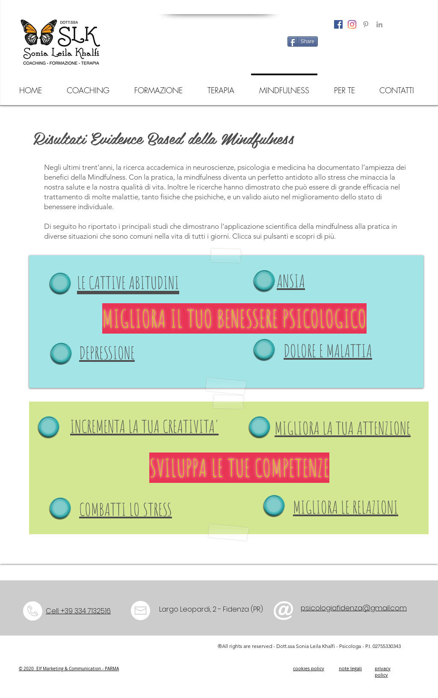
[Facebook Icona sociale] (338, 24)
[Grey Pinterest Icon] (365, 24)
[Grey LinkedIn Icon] (379, 24)
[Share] (302, 41)
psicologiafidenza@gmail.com (354, 608)
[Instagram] (352, 24)
